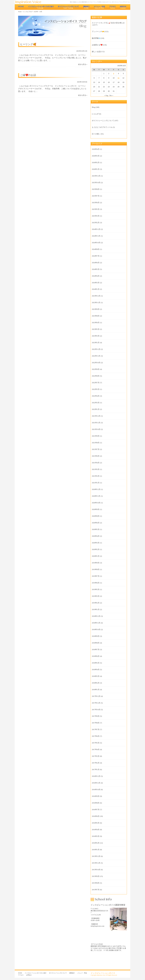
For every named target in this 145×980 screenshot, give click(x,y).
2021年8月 (95, 443)
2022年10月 (96, 362)
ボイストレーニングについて (68, 7)
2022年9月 (95, 369)
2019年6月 (95, 583)
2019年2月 (95, 603)
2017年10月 (96, 709)
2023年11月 (96, 302)
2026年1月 (95, 169)
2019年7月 (95, 576)
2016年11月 (96, 783)
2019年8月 (95, 569)
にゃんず (95, 114)
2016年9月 (95, 796)
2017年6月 (95, 736)
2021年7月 (95, 449)
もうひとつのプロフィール (102, 127)
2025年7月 (95, 196)
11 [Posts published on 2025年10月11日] (118, 78)
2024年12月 (96, 229)
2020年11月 (96, 496)
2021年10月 (96, 429)
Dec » (111, 95)
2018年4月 (95, 669)
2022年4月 (95, 396)
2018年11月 (96, 623)
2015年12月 (96, 856)
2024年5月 (95, 269)
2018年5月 (95, 663)
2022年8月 (95, 376)
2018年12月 (96, 616)
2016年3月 (95, 836)
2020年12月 (96, 489)
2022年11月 (96, 356)
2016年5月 (95, 823)
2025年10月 (96, 182)
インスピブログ (28, 11)
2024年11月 (96, 236)
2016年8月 (95, 803)
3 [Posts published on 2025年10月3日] (113, 73)
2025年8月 (95, 189)
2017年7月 (95, 729)
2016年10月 (96, 789)
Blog (93, 107)
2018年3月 (95, 676)
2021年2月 (95, 476)
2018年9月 (95, 636)
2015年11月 (96, 863)
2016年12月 (96, 776)
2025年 (36, 11)
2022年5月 (95, 389)
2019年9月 (95, 563)
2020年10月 (96, 503)
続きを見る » (82, 64)
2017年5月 (95, 743)
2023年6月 (95, 322)
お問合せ (123, 7)
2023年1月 (95, 342)
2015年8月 (95, 883)
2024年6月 (95, 263)
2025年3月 (95, 216)
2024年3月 (95, 283)
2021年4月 (95, 463)
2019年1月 (95, 609)
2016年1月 (95, 850)
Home (20, 11)
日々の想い (96, 134)
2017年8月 (95, 723)
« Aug (106, 95)
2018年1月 (95, 689)
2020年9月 (95, 509)
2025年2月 (95, 222)
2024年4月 (95, 276)
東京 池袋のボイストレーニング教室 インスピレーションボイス (29, 2)
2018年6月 (95, 656)
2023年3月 (95, 336)
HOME (21, 7)
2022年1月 (95, 409)
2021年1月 (95, 483)
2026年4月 (95, 149)
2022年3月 (95, 403)
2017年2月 (95, 763)
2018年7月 (95, 649)
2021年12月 (96, 416)
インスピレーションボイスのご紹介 (41, 7)
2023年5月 (95, 329)
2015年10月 (96, 870)
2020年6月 (95, 523)
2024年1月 (95, 289)
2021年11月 (96, 423)
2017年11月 (96, 703)
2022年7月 (95, 383)
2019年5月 (95, 589)
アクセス (112, 7)
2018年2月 (95, 683)
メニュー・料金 (99, 7)
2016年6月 (95, 816)
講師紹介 (86, 7)
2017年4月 (95, 749)
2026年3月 (95, 156)
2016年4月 (95, 829)
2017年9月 (95, 716)
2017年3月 (95, 756)
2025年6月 (95, 202)
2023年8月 (95, 316)
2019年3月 (95, 596)
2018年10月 (96, 629)
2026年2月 (95, 162)
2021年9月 (95, 436)
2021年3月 (95, 469)
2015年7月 (95, 890)
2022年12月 (96, 349)
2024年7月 (95, 256)
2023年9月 (95, 309)
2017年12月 (96, 696)
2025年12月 (96, 176)
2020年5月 (95, 529)
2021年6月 (95, 456)
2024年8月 (95, 249)
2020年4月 (95, 536)
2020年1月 (95, 556)
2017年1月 (95, 769)
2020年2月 (95, 549)
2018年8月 (95, 643)
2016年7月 (95, 809)
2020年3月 (95, 543)
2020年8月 (95, 516)
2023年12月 (96, 296)
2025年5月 (95, 209)
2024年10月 (96, 243)
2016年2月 (95, 843)
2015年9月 (95, 876)
